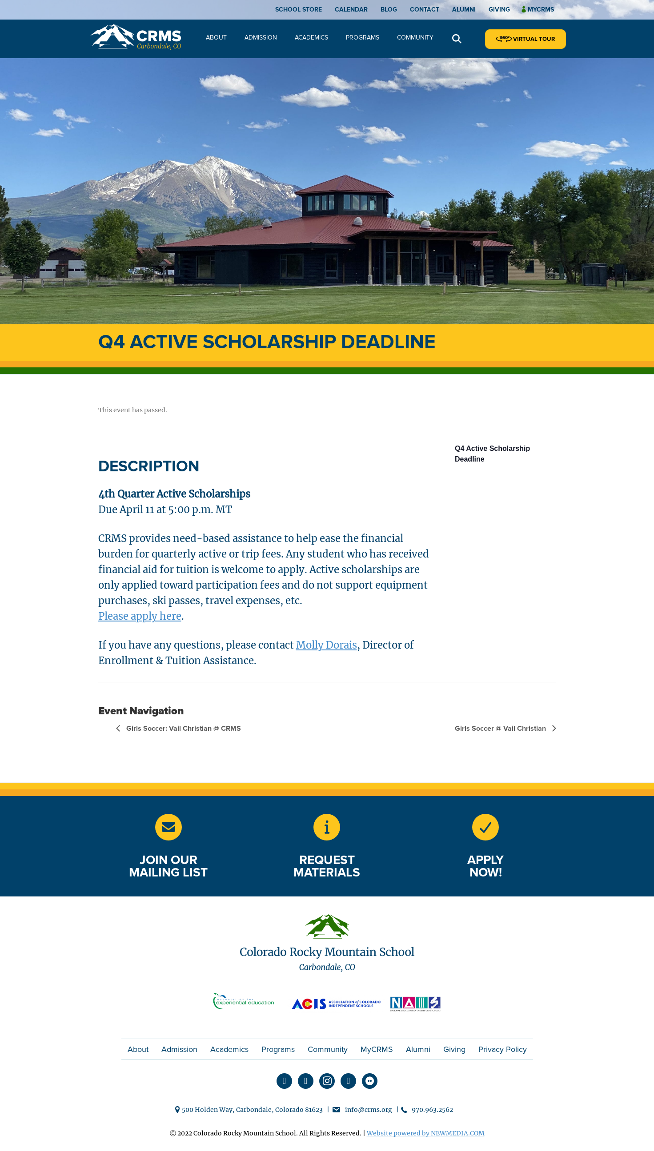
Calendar (351, 9)
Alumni (464, 9)
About (216, 37)
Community (415, 37)
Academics (311, 37)
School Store (298, 9)
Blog (389, 9)
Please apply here (139, 616)
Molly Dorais (326, 645)
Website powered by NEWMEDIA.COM (426, 1133)
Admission (261, 37)
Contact (424, 9)
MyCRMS (377, 1049)
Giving (499, 9)
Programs (362, 37)
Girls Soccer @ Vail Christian (501, 728)
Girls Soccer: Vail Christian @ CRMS (182, 728)
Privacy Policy (502, 1049)
